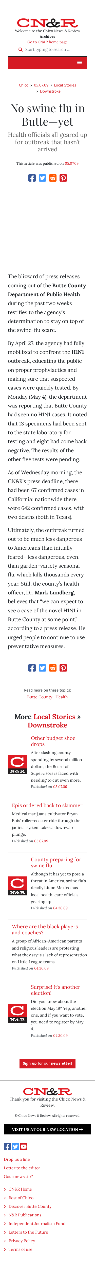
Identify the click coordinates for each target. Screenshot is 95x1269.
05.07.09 (41, 85)
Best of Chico (21, 1197)
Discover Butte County (30, 1206)
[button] (79, 62)
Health (61, 696)
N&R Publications (25, 1214)
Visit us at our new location (47, 1129)
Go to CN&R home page (47, 42)
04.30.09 (60, 908)
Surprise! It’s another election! (55, 990)
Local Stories (65, 85)
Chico (24, 85)
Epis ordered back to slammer (47, 805)
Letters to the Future (28, 1232)
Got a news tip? (18, 1176)
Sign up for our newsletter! (47, 1063)
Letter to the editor (22, 1167)
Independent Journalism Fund (37, 1223)
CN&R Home (20, 1189)
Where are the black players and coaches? (45, 929)
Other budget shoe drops (53, 741)
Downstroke (50, 91)
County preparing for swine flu (56, 862)
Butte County (39, 696)
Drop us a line (17, 1159)
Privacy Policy (22, 1240)
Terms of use (20, 1249)
